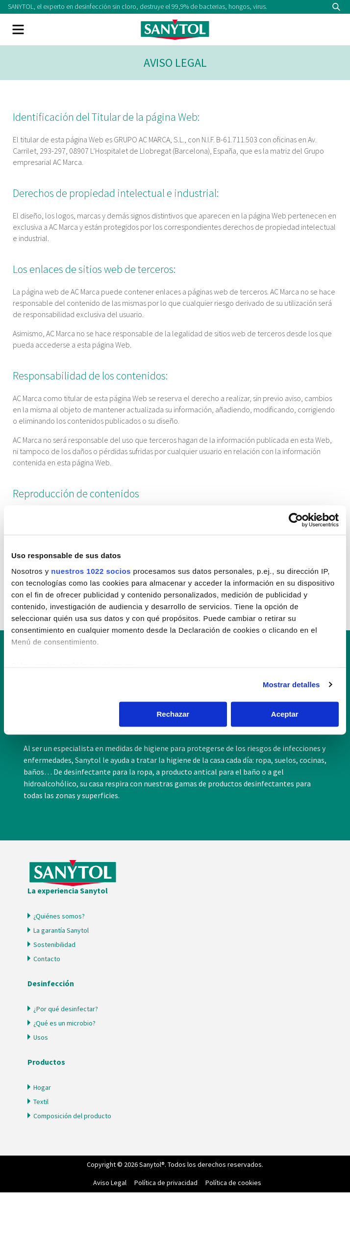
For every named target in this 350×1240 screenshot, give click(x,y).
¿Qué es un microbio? (64, 1023)
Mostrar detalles (291, 684)
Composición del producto (72, 1115)
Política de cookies (233, 1182)
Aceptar (285, 714)
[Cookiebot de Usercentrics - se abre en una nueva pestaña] (296, 519)
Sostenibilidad (54, 944)
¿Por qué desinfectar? (65, 1008)
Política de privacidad (166, 1182)
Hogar (42, 1087)
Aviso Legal (109, 1182)
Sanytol (175, 29)
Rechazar (172, 714)
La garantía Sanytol (61, 930)
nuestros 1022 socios (91, 571)
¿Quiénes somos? (59, 916)
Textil (41, 1101)
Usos (40, 1037)
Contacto (46, 958)
